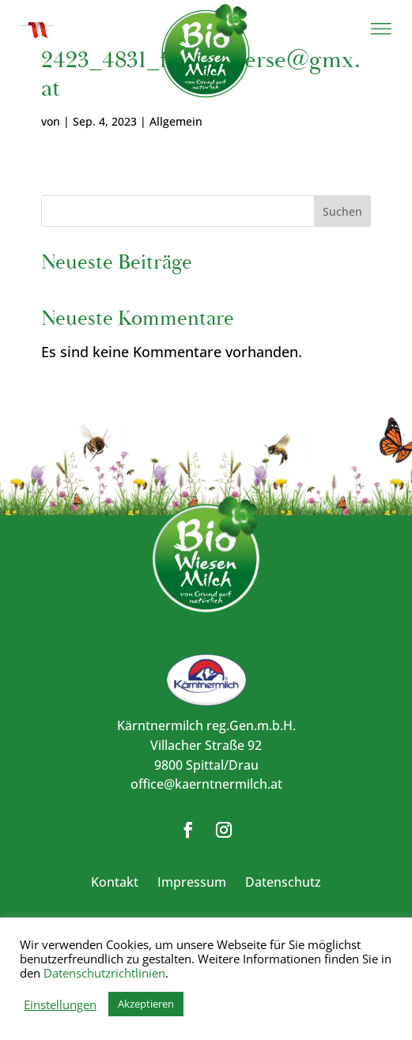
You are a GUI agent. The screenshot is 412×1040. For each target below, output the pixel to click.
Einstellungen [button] (60, 1004)
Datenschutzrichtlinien (104, 973)
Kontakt (114, 882)
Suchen (342, 211)
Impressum (191, 882)
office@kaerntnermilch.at (206, 784)
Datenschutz (283, 882)
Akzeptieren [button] (146, 1004)
